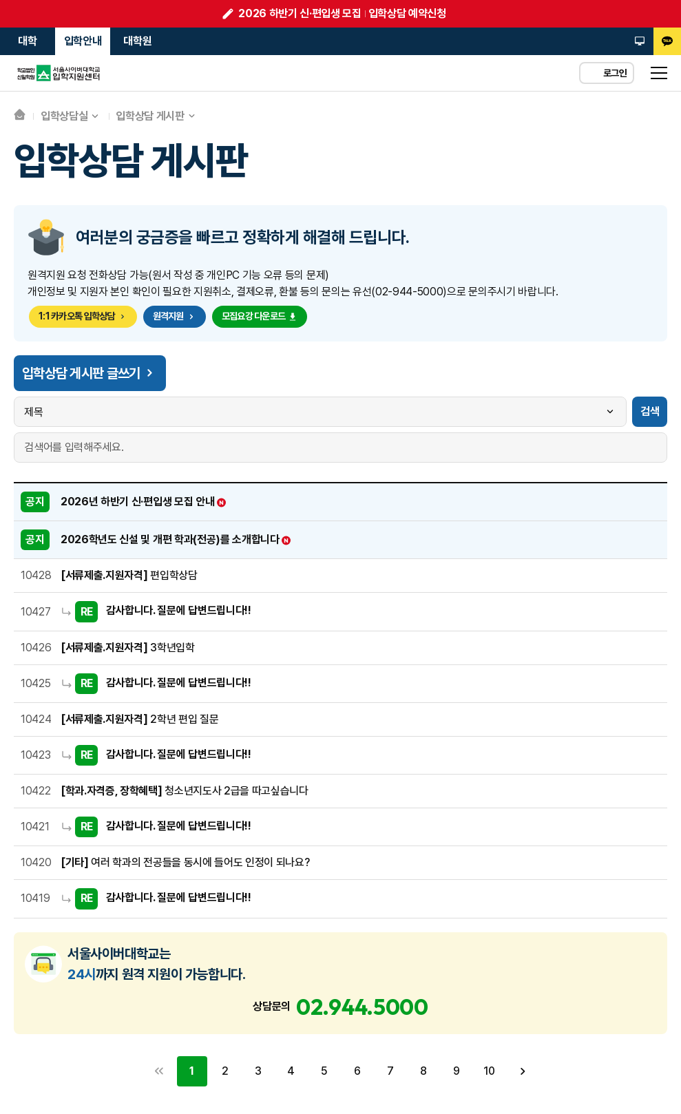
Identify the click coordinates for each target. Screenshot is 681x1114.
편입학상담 (129, 575)
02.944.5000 (362, 1006)
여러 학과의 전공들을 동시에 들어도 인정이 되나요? (185, 862)
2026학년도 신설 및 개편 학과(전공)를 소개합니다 (176, 539)
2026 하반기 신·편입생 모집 (300, 13)
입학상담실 (64, 116)
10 (489, 1071)
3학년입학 (128, 647)
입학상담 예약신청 (407, 13)
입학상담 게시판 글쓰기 (90, 373)
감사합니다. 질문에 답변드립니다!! (178, 611)
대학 (27, 41)
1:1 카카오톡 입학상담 (83, 316)
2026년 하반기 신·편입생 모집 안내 (144, 501)
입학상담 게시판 (150, 116)
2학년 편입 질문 (139, 719)
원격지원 (174, 316)
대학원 (137, 41)
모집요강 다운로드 (260, 316)
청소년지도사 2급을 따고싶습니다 (184, 790)
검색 (649, 411)
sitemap (659, 73)
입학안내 (83, 41)
